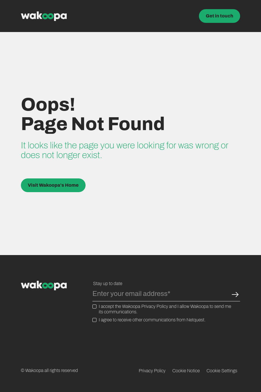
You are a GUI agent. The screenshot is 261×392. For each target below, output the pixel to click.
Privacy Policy (154, 306)
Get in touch (219, 15)
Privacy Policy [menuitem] (152, 370)
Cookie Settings (222, 370)
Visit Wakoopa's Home (53, 185)
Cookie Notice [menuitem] (186, 370)
